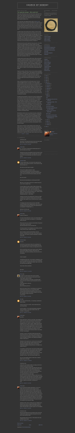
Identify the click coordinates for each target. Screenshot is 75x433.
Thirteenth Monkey (47, 66)
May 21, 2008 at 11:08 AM (25, 360)
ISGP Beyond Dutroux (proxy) (49, 50)
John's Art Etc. (46, 60)
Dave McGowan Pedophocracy (49, 47)
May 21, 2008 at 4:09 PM (25, 408)
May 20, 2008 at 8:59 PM (25, 296)
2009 (46, 80)
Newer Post (19, 424)
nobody (21, 146)
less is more (48, 113)
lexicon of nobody (47, 40)
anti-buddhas (48, 104)
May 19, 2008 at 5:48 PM (25, 144)
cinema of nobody (47, 36)
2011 (46, 77)
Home (30, 424)
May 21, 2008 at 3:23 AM (25, 312)
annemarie (22, 160)
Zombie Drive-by (47, 70)
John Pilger (46, 51)
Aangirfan (46, 59)
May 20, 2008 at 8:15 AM (25, 210)
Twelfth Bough (46, 67)
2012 (46, 75)
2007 (46, 126)
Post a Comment (20, 423)
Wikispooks (46, 54)
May (47, 94)
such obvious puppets (50, 106)
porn (47, 97)
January (48, 124)
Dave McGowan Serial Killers (49, 48)
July (47, 91)
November (48, 85)
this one (37, 21)
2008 (46, 82)
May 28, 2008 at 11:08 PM (26, 420)
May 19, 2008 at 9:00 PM (25, 157)
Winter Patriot (46, 69)
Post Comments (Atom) (26, 427)
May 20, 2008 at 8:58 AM (25, 237)
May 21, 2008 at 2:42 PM (25, 383)
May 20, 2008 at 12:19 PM (26, 271)
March (47, 121)
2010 (46, 78)
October (48, 86)
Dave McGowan (47, 45)
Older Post (40, 424)
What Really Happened (48, 52)
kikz (20, 299)
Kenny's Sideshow (47, 62)
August (47, 89)
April (47, 119)
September (48, 88)
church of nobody (38, 5)
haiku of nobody (47, 39)
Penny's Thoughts (47, 63)
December (48, 83)
